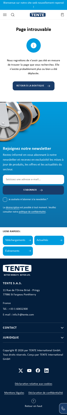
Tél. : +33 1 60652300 (15, 309)
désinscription (12, 207)
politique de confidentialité (32, 212)
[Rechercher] (13, 15)
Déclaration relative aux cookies (33, 383)
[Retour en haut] (33, 404)
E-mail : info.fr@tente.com (18, 314)
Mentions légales (14, 392)
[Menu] (5, 15)
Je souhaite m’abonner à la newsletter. (28, 199)
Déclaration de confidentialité (45, 392)
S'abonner (30, 190)
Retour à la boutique (30, 85)
